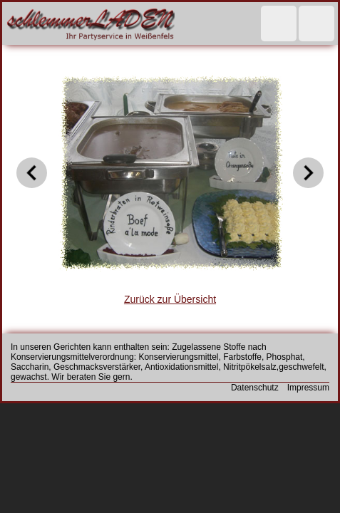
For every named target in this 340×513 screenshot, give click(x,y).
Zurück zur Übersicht (170, 299)
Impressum (308, 388)
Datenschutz (255, 388)
